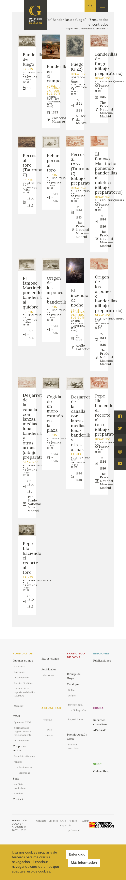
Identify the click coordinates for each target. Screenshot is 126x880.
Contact (18, 799)
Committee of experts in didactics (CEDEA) (24, 692)
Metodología (75, 704)
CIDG (16, 716)
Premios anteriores (74, 746)
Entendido (77, 854)
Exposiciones (50, 658)
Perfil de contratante (20, 786)
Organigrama (21, 677)
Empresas (24, 772)
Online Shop (101, 771)
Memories (48, 675)
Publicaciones (102, 660)
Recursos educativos (100, 722)
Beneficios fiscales (24, 756)
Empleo (18, 793)
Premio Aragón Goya (77, 736)
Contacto (41, 820)
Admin (85, 820)
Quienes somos (23, 660)
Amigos (18, 761)
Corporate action (20, 748)
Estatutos (19, 666)
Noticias (47, 719)
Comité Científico (23, 682)
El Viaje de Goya (74, 676)
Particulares (25, 767)
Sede (16, 778)
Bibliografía (79, 710)
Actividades (48, 669)
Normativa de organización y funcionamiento (23, 731)
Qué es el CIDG (22, 722)
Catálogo (73, 684)
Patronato (19, 671)
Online (71, 690)
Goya (50, 735)
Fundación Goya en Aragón (19, 823)
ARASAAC (99, 730)
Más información (84, 863)
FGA (49, 729)
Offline (72, 695)
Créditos (53, 820)
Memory (18, 705)
